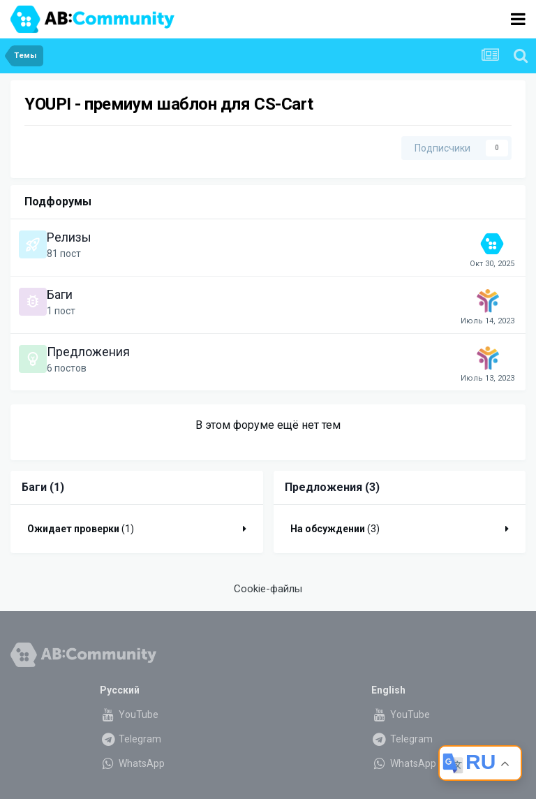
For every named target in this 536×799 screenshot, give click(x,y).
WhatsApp (132, 763)
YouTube (129, 714)
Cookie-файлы (268, 588)
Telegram (130, 739)
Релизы (69, 237)
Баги (60, 294)
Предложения (88, 351)
